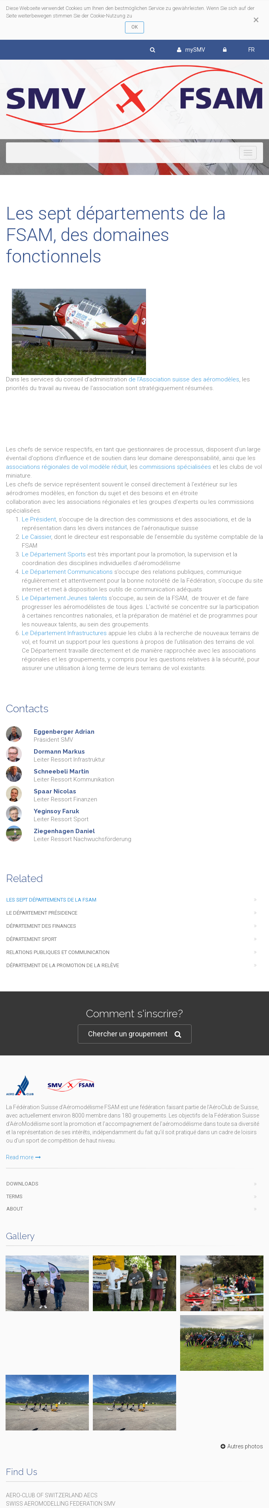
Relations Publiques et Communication (58, 952)
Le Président (39, 519)
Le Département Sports (54, 554)
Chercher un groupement (134, 1034)
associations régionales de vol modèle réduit (66, 466)
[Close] (256, 19)
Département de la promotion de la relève (62, 965)
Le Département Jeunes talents (65, 598)
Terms (14, 1196)
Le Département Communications (68, 571)
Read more (23, 1157)
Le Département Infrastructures (64, 633)
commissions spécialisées (175, 466)
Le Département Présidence (41, 913)
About (14, 1209)
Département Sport (31, 939)
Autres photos (241, 1446)
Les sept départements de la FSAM (51, 900)
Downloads (22, 1184)
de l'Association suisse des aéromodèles (184, 379)
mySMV (191, 50)
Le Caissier (36, 536)
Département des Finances (41, 926)
